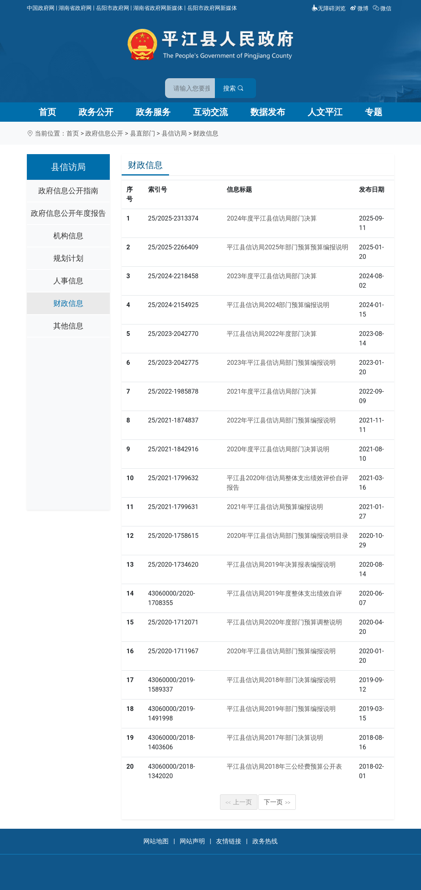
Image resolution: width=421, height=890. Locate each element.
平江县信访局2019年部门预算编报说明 (281, 709)
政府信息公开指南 (68, 190)
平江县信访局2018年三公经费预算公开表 (284, 766)
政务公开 (96, 112)
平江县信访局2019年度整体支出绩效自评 (284, 593)
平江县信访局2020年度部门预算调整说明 (284, 622)
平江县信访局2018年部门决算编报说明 (281, 680)
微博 (360, 8)
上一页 (239, 802)
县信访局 (174, 133)
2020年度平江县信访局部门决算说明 (278, 449)
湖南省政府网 (75, 8)
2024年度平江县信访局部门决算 (272, 218)
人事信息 (68, 280)
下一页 (277, 802)
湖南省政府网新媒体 (158, 8)
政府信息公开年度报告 (68, 213)
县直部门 (142, 133)
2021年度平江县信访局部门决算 (272, 391)
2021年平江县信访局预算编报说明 (275, 507)
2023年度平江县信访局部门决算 (272, 276)
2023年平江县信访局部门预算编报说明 (281, 362)
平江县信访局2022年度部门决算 (272, 334)
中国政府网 (41, 8)
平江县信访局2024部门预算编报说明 (278, 305)
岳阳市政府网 (112, 8)
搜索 (267, 82)
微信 (383, 8)
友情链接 (228, 841)
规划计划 (68, 258)
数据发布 (267, 112)
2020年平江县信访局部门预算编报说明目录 (287, 535)
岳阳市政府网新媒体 (212, 8)
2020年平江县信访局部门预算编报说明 (281, 651)
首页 (47, 112)
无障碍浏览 (329, 8)
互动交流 (210, 112)
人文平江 (325, 112)
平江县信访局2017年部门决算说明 (275, 737)
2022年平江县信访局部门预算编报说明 (281, 420)
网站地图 (156, 841)
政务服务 (153, 112)
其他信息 (68, 325)
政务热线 (265, 841)
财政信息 (205, 133)
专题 (373, 112)
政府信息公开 (104, 133)
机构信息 (68, 235)
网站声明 (192, 841)
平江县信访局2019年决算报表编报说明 (281, 564)
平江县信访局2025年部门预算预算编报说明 (287, 247)
